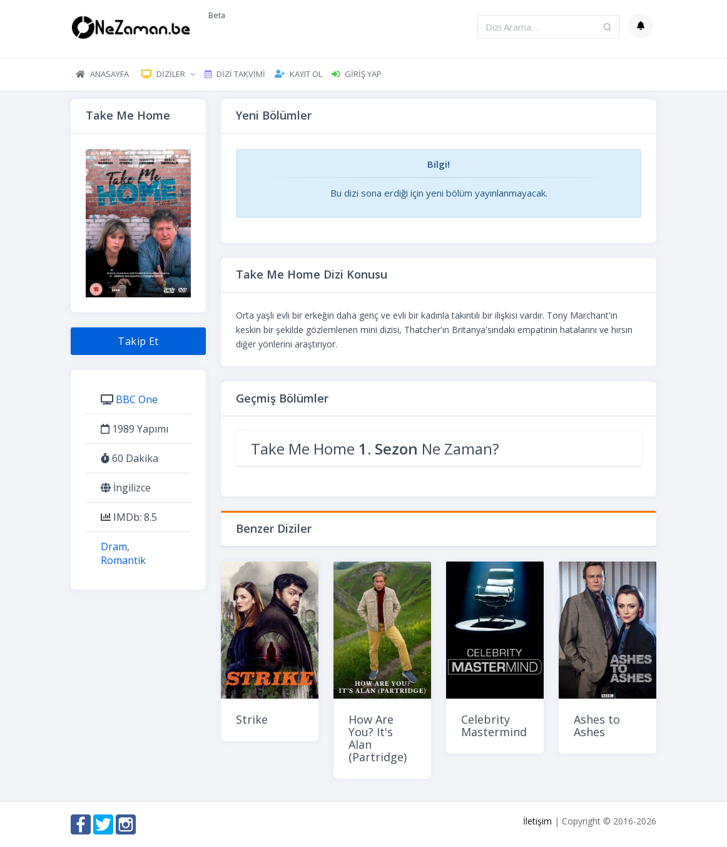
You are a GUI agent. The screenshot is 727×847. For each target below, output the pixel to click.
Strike (252, 719)
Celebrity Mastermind (494, 725)
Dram (114, 546)
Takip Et (138, 341)
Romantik (123, 560)
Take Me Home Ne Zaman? (375, 448)
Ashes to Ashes (597, 725)
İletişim (537, 821)
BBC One (137, 399)
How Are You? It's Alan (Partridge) (377, 738)
